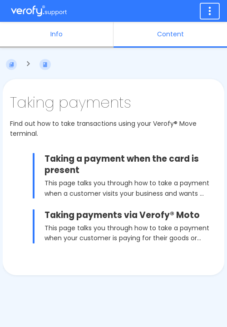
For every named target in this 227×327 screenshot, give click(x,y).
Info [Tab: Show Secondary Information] (56, 34)
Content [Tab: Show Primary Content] (170, 34)
